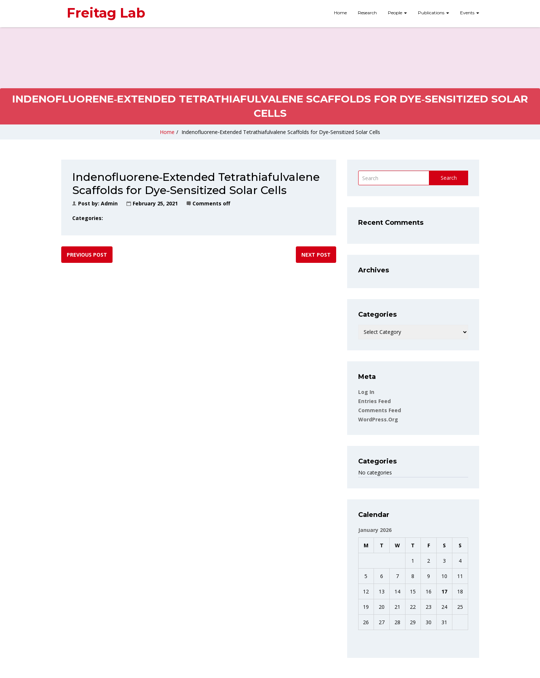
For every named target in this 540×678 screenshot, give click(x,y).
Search (449, 177)
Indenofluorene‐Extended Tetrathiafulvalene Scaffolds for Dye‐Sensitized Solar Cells (280, 131)
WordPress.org (378, 419)
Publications (433, 12)
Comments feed (379, 410)
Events (469, 12)
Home (340, 12)
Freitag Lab (106, 13)
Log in (366, 391)
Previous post (87, 254)
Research (367, 12)
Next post (316, 254)
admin (109, 203)
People (397, 12)
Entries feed (374, 401)
